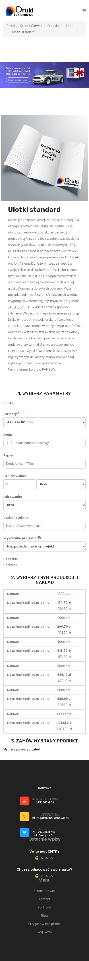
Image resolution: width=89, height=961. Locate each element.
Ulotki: (8, 403)
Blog (44, 916)
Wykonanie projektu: (44, 543)
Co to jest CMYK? (44, 851)
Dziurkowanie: (44, 481)
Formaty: (44, 419)
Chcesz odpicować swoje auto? (44, 869)
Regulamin (44, 932)
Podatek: (10, 559)
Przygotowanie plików (44, 924)
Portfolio (44, 907)
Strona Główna (31, 26)
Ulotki (69, 26)
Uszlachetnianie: (44, 522)
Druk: (44, 439)
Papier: (44, 459)
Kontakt (44, 899)
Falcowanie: (44, 502)
